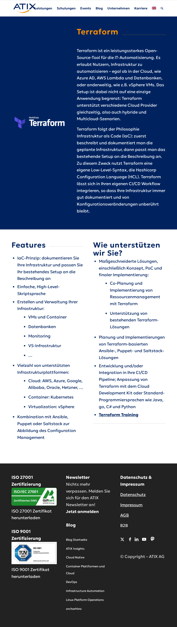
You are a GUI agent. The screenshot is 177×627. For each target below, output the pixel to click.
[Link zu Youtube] (144, 539)
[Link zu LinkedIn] (136, 539)
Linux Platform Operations (85, 600)
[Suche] (162, 8)
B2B (124, 525)
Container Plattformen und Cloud (85, 569)
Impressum (131, 504)
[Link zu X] (122, 539)
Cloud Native (75, 557)
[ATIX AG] (24, 8)
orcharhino (74, 609)
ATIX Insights (75, 549)
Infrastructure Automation (85, 591)
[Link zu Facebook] (130, 539)
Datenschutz (133, 494)
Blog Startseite (76, 540)
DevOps (71, 582)
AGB (124, 515)
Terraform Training (118, 414)
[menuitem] (43, 8)
